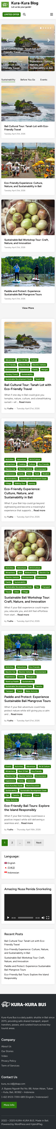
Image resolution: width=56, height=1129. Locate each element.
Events (8, 766)
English (9, 863)
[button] (41, 28)
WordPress (20, 1124)
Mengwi (44, 370)
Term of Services (10, 1065)
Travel (8, 592)
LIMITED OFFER (11, 14)
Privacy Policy (8, 1060)
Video (4, 1056)
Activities (10, 459)
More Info (9, 1104)
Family (35, 370)
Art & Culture (34, 459)
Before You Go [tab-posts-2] (27, 79)
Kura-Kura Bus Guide (14, 786)
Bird (20, 573)
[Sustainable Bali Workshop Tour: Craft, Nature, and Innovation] (28, 217)
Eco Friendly (11, 365)
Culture (34, 360)
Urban (16, 592)
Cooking (22, 464)
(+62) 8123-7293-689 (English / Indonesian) (24, 1097)
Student (46, 474)
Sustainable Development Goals (19, 379)
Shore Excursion (32, 786)
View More (28, 308)
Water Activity (32, 691)
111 (28, 842)
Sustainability (27, 374)
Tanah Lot (39, 379)
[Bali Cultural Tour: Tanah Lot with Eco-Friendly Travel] (28, 40)
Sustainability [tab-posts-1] (8, 79)
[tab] (8, 79)
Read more (25, 402)
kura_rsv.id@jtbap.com (13, 1083)
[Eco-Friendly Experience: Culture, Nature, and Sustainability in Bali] (41, 63)
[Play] (8, 917)
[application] (28, 907)
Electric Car (24, 365)
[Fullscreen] (47, 917)
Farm (29, 474)
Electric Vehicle (39, 365)
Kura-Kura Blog (24, 3)
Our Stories (7, 1051)
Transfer (38, 686)
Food (37, 474)
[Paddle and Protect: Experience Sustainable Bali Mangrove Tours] (28, 271)
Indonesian (11, 872)
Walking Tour (20, 483)
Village (8, 483)
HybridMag (36, 1124)
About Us (6, 1046)
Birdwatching (30, 573)
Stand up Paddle (12, 681)
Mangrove (31, 677)
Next (38, 842)
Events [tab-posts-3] (43, 79)
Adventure (10, 360)
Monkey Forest (12, 374)
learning (32, 483)
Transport (46, 587)
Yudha (10, 408)
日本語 (9, 867)
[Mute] (43, 917)
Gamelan (30, 781)
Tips (37, 587)
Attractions (10, 464)
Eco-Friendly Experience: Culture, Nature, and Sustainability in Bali (22, 493)
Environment (11, 370)
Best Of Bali (22, 360)
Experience (24, 370)
